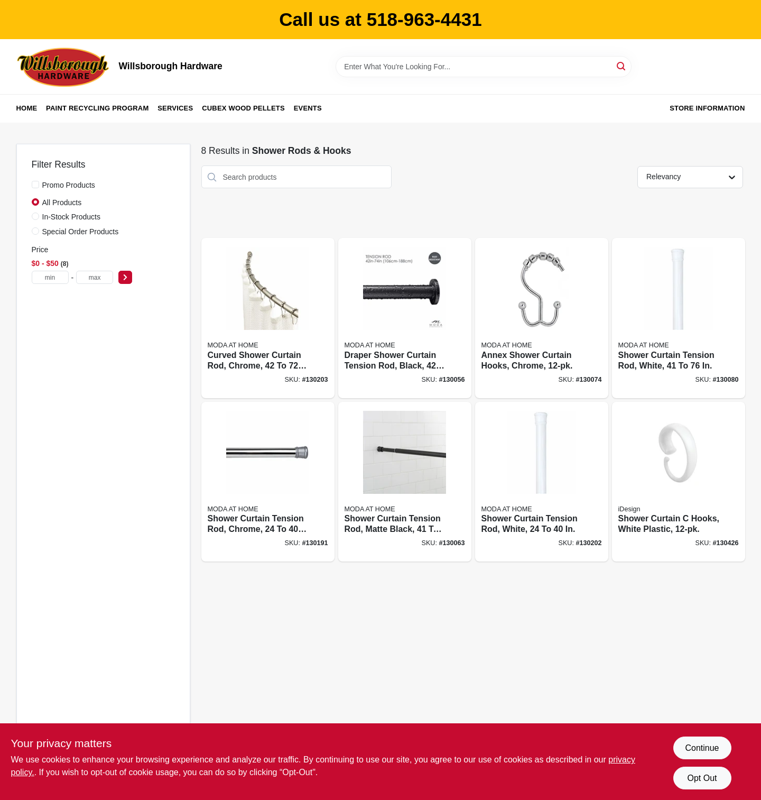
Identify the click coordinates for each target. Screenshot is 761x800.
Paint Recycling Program (97, 108)
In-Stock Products (71, 216)
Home (27, 108)
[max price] (94, 277)
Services (175, 108)
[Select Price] (125, 277)
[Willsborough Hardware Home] (64, 67)
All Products (62, 202)
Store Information (707, 108)
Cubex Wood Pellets (243, 108)
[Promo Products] (35, 184)
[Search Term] (484, 66)
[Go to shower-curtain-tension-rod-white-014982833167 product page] (541, 482)
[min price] (50, 277)
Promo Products (68, 185)
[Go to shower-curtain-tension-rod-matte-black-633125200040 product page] (404, 482)
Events (308, 108)
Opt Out (702, 778)
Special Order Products (80, 231)
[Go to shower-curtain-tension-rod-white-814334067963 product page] (678, 318)
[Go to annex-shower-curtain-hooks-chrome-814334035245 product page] (541, 318)
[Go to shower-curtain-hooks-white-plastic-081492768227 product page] (678, 482)
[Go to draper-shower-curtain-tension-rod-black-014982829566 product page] (404, 318)
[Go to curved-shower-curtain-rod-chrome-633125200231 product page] (268, 318)
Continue (702, 747)
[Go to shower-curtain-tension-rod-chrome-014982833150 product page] (268, 482)
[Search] (621, 66)
